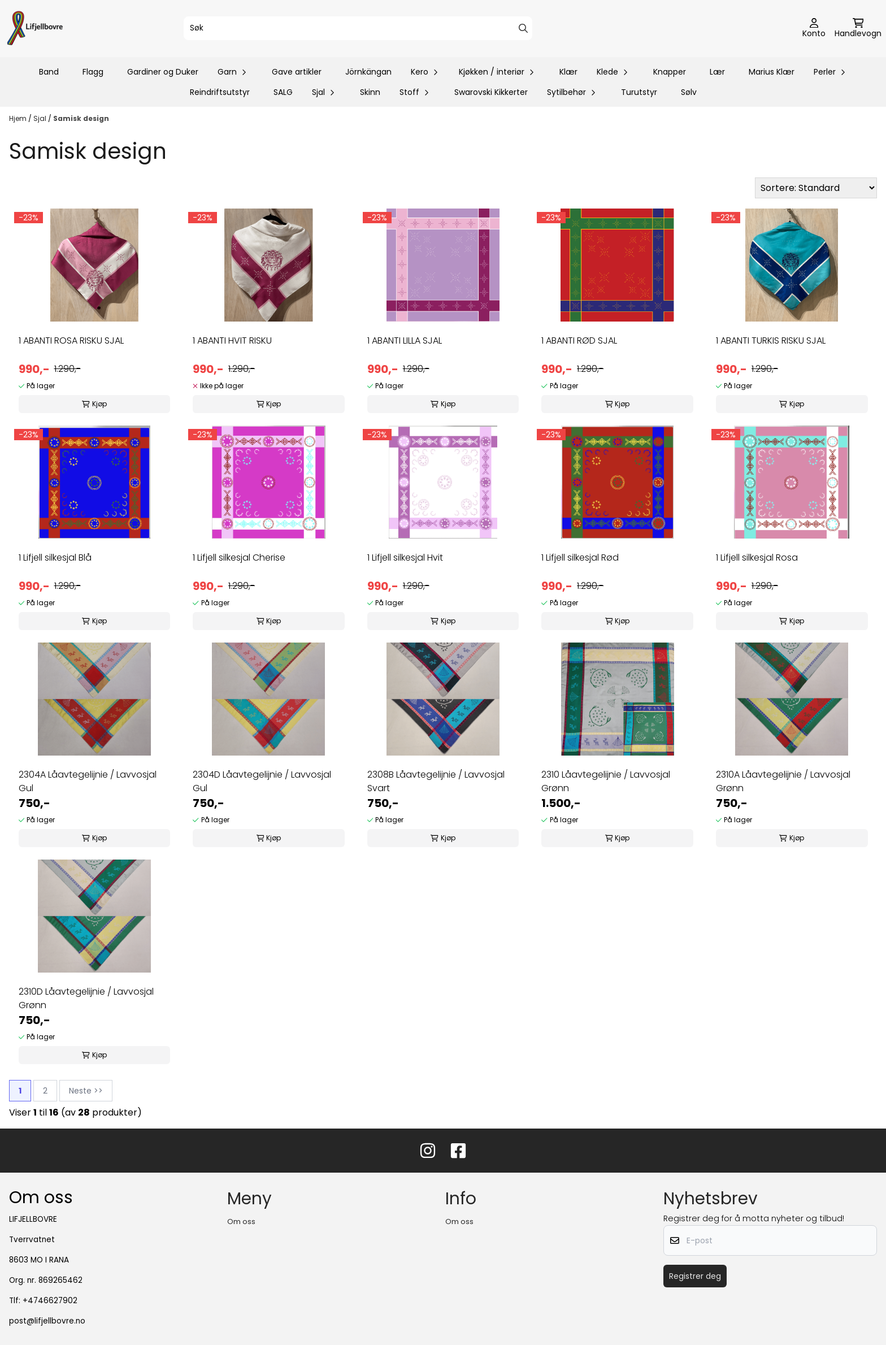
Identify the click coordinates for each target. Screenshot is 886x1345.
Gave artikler (297, 71)
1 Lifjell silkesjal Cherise (239, 557)
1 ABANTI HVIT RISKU (232, 340)
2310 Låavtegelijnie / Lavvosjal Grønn (605, 781)
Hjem (18, 118)
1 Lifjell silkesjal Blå (55, 557)
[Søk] (358, 28)
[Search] (523, 28)
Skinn (370, 92)
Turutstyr (639, 92)
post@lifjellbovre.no (47, 1321)
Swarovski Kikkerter (491, 92)
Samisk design (81, 118)
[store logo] (35, 28)
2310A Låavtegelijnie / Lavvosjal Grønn (783, 781)
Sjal (40, 118)
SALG (283, 92)
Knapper (669, 71)
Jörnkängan (368, 71)
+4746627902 (50, 1300)
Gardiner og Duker (162, 71)
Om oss (241, 1221)
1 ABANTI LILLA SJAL (404, 340)
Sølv (689, 92)
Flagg (92, 71)
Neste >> (86, 1090)
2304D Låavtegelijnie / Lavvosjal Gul (262, 781)
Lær (717, 71)
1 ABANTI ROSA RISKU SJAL (71, 340)
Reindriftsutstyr (220, 92)
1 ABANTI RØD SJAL (579, 340)
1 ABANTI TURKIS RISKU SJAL (771, 340)
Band (49, 71)
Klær (568, 71)
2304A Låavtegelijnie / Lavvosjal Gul (88, 781)
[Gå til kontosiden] (814, 29)
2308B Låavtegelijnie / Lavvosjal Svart (436, 781)
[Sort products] (816, 187)
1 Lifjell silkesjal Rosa (757, 557)
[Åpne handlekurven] (858, 29)
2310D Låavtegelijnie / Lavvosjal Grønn (86, 998)
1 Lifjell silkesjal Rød (580, 557)
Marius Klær (771, 71)
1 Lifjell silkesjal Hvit (405, 557)
